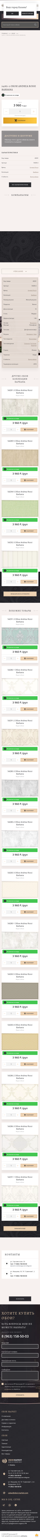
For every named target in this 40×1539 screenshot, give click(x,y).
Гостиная (33, 343)
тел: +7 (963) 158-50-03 (18, 1264)
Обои (13, 33)
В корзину (20, 121)
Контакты (5, 1430)
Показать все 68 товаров (20, 594)
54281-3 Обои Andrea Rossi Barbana (20, 391)
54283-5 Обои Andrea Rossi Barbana (20, 975)
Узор (35, 334)
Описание (18, 271)
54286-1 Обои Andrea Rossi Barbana (20, 671)
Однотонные (6, 1447)
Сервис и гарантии (9, 1423)
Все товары (6, 1454)
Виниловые (32, 339)
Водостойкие (34, 177)
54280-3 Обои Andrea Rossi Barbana (20, 772)
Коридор (33, 345)
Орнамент (29, 334)
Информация (6, 1426)
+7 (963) (14, 1475)
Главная (4, 33)
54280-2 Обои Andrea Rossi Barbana (20, 823)
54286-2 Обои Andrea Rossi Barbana (20, 1076)
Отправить (20, 1395)
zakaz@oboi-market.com (18, 1493)
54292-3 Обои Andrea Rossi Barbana (20, 543)
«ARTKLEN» (23, 1536)
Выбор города (27, 13)
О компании (6, 1416)
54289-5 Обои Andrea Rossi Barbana (20, 442)
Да (12, 13)
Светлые (5, 1440)
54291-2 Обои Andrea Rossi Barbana (20, 721)
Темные (4, 1443)
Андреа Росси (34, 167)
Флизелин (33, 323)
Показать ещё (20, 1228)
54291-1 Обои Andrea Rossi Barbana (20, 1178)
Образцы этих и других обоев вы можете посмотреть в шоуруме (20, 141)
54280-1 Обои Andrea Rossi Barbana (20, 924)
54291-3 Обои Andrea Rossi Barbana (20, 620)
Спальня (27, 343)
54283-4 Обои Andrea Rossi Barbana (20, 1026)
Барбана (35, 172)
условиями (8, 1389)
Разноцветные (7, 1450)
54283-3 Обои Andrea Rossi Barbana (20, 874)
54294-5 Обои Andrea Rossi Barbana (20, 493)
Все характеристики (20, 185)
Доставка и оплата (8, 1420)
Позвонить (20, 1299)
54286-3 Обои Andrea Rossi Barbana (20, 1127)
